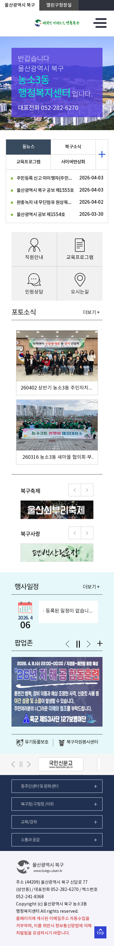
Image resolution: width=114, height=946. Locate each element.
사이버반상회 (73, 162)
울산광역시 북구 (20, 5)
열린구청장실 (59, 5)
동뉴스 (28, 146)
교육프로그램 (28, 162)
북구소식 (73, 146)
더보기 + (91, 312)
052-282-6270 (59, 108)
